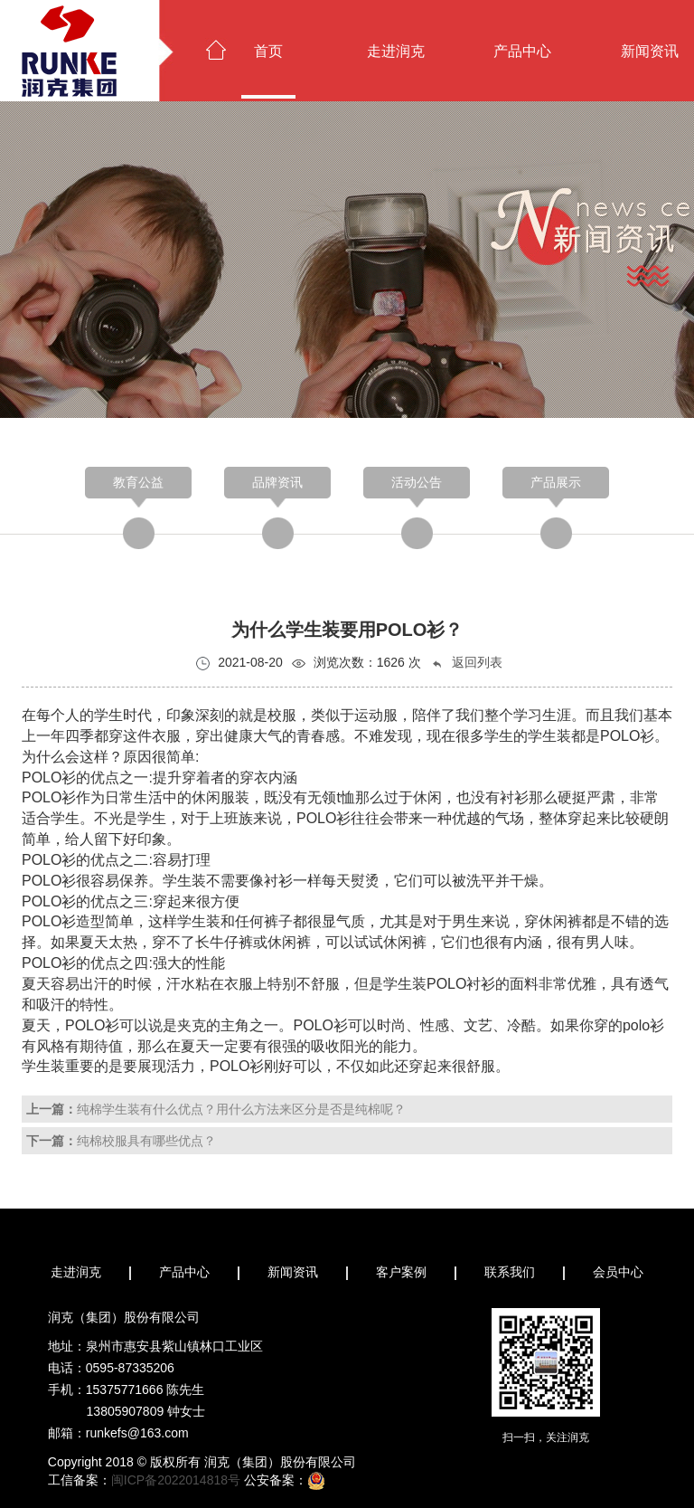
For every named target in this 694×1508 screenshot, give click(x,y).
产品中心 (522, 51)
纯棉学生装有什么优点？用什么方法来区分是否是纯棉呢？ (241, 1109)
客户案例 (401, 1272)
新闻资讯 (292, 1272)
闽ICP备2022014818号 (175, 1480)
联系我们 (509, 1272)
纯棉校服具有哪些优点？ (146, 1140)
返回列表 (466, 662)
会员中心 (618, 1272)
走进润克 (396, 51)
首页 (268, 51)
